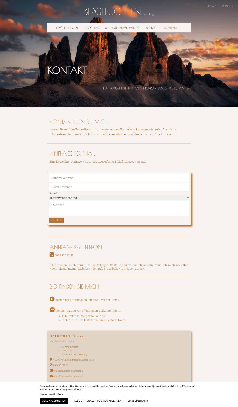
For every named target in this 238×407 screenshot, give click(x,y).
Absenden (56, 220)
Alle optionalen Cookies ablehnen (98, 401)
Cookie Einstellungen (137, 401)
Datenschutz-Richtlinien (51, 394)
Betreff (53, 193)
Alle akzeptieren (54, 401)
